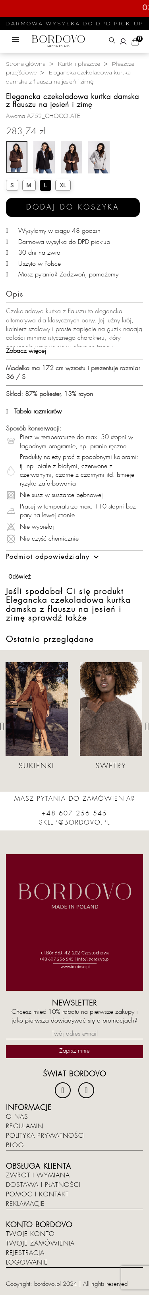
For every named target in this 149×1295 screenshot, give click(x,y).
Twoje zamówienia (40, 1243)
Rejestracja (25, 1253)
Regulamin (24, 1126)
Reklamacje (25, 1203)
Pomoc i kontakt (37, 1194)
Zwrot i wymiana (38, 1175)
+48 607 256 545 (74, 813)
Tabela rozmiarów (34, 411)
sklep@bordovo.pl (74, 822)
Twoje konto (30, 1234)
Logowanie (27, 1262)
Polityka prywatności (45, 1135)
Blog (15, 1145)
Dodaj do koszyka (73, 207)
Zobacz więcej (26, 350)
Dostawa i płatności (43, 1184)
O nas (17, 1116)
